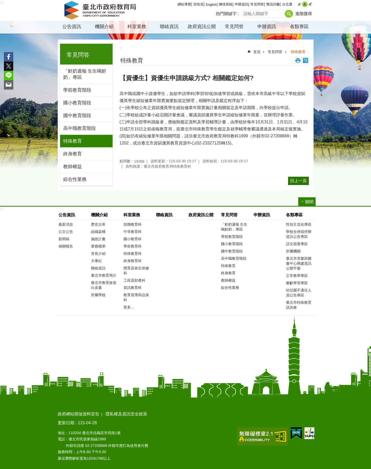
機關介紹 (104, 26)
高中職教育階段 (79, 128)
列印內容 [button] (298, 60)
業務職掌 (98, 246)
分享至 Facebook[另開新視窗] (8, 56)
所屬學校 (98, 295)
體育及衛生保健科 (136, 270)
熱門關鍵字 (226, 13)
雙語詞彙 (273, 4)
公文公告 (65, 232)
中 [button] (305, 4)
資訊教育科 (132, 288)
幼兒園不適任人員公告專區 (298, 292)
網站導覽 (184, 4)
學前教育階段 (77, 90)
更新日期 (66, 423)
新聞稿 (63, 239)
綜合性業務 (75, 179)
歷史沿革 (98, 224)
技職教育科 (132, 224)
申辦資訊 (241, 4)
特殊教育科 (132, 253)
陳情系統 (225, 4)
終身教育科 (132, 261)
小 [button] (299, 4)
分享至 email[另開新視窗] (8, 85)
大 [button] (310, 4)
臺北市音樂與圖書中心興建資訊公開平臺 (298, 263)
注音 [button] (305, 60)
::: (1, 2)
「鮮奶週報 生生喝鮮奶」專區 (85, 74)
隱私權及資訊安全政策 (126, 414)
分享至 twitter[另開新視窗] (8, 66)
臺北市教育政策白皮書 (103, 285)
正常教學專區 (297, 276)
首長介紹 (98, 253)
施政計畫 (98, 239)
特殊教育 (72, 141)
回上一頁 (298, 181)
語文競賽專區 (297, 244)
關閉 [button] (309, 202)
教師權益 (72, 166)
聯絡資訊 (169, 26)
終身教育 (72, 153)
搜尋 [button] (289, 14)
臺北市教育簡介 (103, 275)
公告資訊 (71, 26)
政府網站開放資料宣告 (78, 414)
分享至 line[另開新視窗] (8, 75)
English (211, 5)
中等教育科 (132, 232)
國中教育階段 (77, 115)
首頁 (257, 52)
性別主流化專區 (298, 224)
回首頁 (198, 4)
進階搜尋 (303, 13)
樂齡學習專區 (297, 283)
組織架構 (98, 232)
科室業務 (136, 26)
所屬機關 (293, 251)
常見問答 (257, 4)
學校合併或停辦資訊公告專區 (298, 234)
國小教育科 (132, 239)
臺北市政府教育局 (101, 10)
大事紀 (96, 261)
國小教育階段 (77, 102)
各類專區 (299, 26)
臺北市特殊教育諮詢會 (298, 304)
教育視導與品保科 (136, 297)
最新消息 (65, 224)
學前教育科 (132, 246)
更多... (128, 307)
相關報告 (65, 246)
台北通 (287, 4)
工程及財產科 (134, 280)
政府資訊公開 (202, 26)
